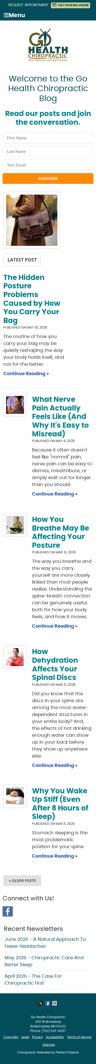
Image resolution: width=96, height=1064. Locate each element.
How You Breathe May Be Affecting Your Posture (60, 532)
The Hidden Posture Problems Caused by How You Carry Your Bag (31, 299)
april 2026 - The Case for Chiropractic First (33, 980)
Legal (25, 1037)
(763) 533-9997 (53, 1031)
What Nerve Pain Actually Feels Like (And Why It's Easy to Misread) (60, 417)
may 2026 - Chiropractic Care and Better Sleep (44, 961)
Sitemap (48, 1044)
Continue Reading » (26, 374)
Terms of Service (79, 1037)
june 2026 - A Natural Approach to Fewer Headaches (45, 943)
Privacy (37, 1037)
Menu (14, 15)
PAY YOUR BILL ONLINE (70, 5)
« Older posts (22, 880)
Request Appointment (28, 5)
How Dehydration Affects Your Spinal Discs (55, 664)
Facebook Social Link (8, 911)
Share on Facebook (48, 1003)
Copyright (10, 1037)
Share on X (41, 1003)
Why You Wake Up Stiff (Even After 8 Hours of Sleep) (60, 804)
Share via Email (55, 1003)
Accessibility (55, 1037)
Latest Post (22, 260)
